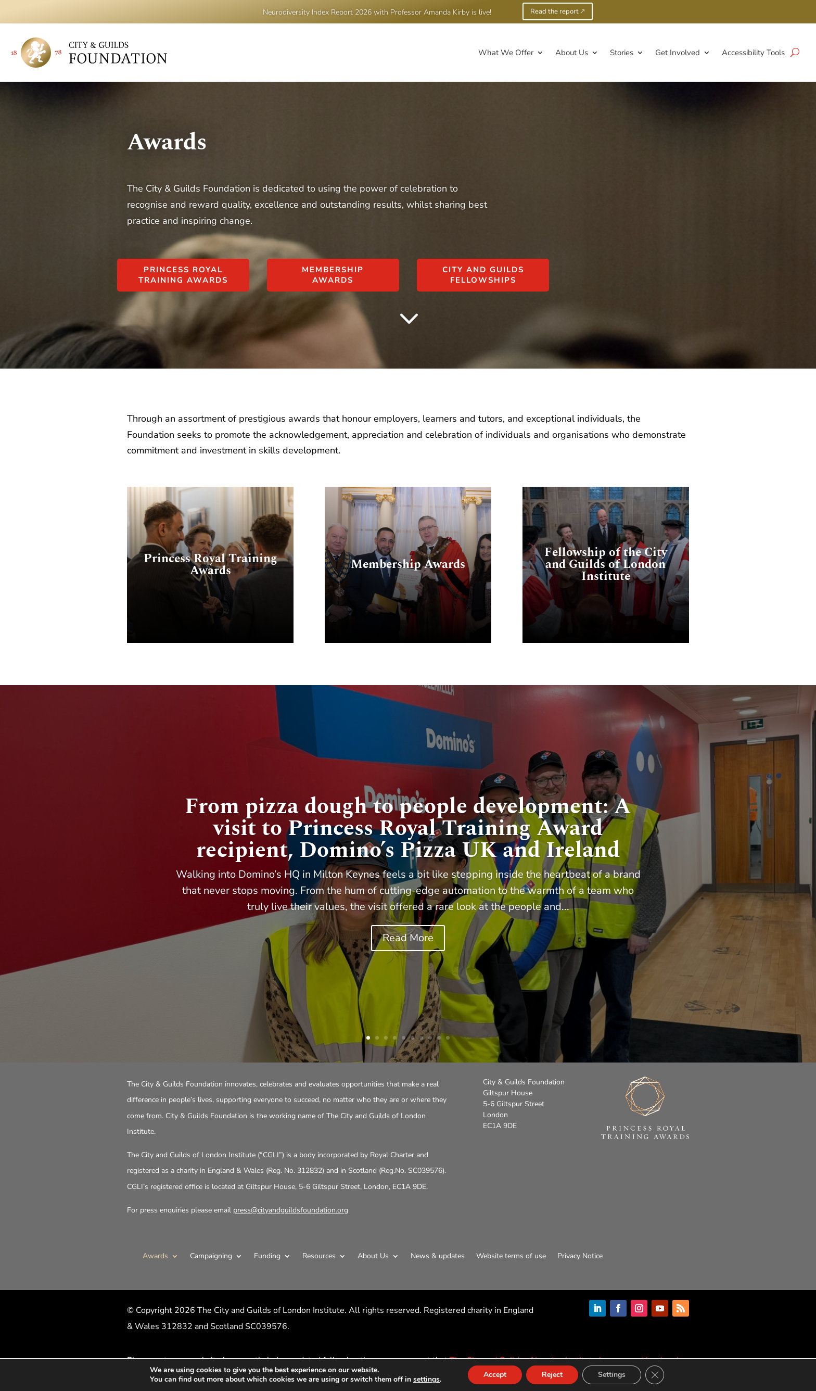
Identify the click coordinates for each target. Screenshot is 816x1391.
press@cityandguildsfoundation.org (290, 1210)
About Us (571, 52)
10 (448, 1038)
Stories (621, 52)
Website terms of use (511, 1256)
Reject (557, 1375)
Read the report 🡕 (557, 11)
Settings (618, 1375)
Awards (155, 1256)
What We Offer (505, 52)
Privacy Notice (580, 1256)
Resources (319, 1256)
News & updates (438, 1256)
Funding (267, 1256)
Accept (499, 1375)
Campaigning (211, 1256)
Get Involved (677, 52)
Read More (408, 938)
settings (429, 1379)
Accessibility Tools (753, 52)
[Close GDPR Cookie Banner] (661, 1374)
